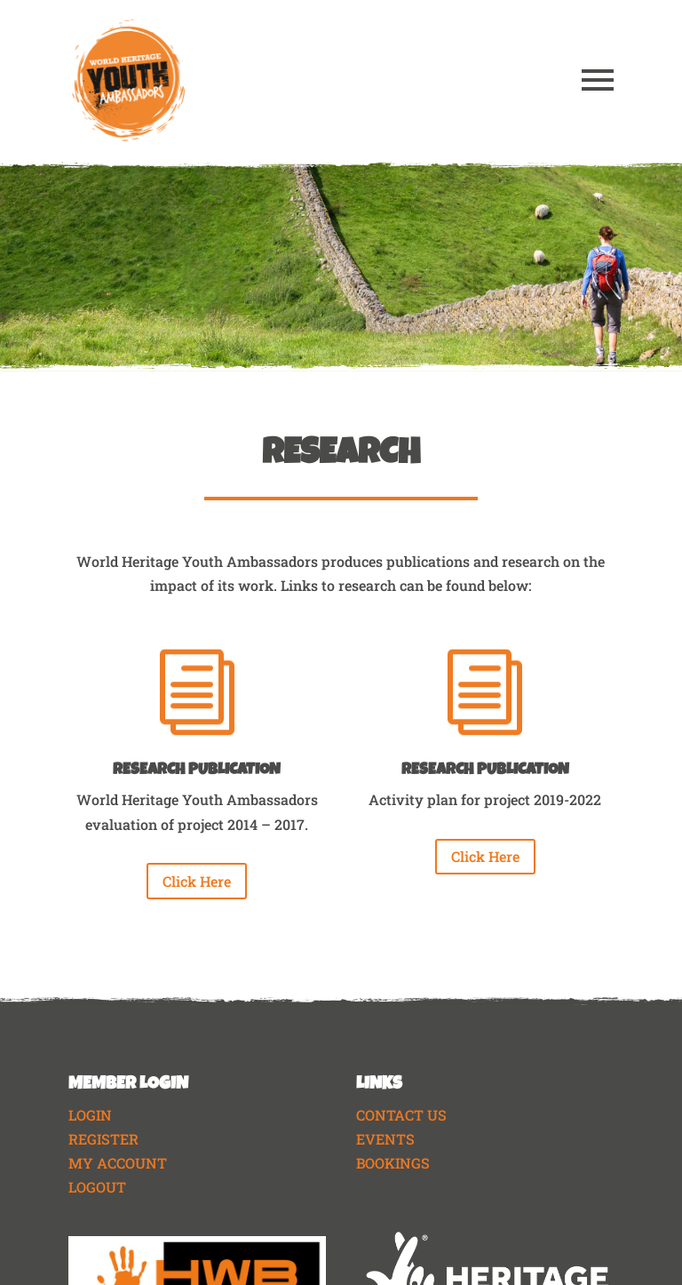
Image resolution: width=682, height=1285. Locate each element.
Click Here (197, 881)
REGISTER (103, 1138)
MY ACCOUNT (117, 1162)
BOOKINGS (393, 1162)
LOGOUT (97, 1186)
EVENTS (385, 1138)
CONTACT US (401, 1114)
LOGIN (90, 1114)
